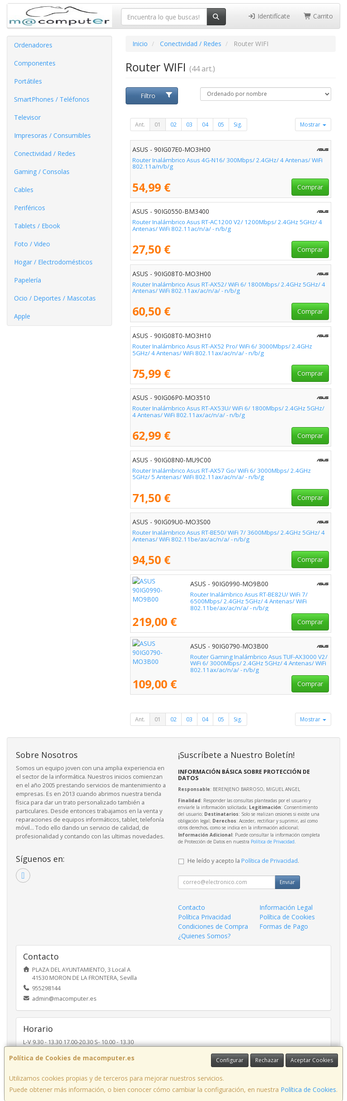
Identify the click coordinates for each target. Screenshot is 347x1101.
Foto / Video (32, 244)
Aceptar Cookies (312, 1060)
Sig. (238, 124)
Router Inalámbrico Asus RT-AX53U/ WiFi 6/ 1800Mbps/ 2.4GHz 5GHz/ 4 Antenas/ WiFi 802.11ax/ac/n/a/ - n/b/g (228, 411)
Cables (23, 189)
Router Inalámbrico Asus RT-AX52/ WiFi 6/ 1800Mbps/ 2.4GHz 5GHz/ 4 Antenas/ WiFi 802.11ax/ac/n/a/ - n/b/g (228, 287)
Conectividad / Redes (44, 153)
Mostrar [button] (313, 124)
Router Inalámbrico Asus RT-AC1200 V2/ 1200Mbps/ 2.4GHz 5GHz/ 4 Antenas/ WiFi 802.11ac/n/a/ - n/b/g (227, 225)
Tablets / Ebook (37, 225)
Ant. (140, 124)
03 (189, 124)
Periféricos (29, 207)
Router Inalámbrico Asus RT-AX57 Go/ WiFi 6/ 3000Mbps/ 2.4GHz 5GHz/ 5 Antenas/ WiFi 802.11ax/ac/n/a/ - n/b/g (221, 473)
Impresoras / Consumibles (52, 135)
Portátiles (28, 81)
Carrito (318, 16)
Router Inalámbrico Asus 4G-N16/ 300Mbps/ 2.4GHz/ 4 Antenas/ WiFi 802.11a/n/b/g (227, 163)
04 (205, 124)
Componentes (35, 63)
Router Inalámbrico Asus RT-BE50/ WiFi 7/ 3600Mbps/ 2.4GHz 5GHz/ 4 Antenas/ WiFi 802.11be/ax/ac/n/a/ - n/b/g (228, 535)
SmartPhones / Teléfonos (51, 99)
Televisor (27, 117)
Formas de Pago (283, 926)
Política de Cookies (308, 1089)
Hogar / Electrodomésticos (53, 262)
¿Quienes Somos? (204, 936)
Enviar (287, 882)
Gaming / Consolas (42, 171)
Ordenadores (33, 45)
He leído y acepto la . (243, 861)
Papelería (27, 280)
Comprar (310, 187)
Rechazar (267, 1060)
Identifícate (269, 16)
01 (158, 124)
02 (173, 124)
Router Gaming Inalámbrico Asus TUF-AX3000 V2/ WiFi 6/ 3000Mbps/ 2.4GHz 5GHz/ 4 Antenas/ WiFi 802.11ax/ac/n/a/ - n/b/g (227, 660)
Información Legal (286, 907)
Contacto (191, 907)
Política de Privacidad (273, 841)
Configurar (230, 1060)
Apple (22, 316)
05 (221, 124)
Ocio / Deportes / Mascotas (55, 298)
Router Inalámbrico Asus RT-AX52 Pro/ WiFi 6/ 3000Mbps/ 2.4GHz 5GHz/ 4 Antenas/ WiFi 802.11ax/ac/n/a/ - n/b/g (222, 349)
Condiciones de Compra (213, 926)
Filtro (157, 95)
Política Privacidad (204, 917)
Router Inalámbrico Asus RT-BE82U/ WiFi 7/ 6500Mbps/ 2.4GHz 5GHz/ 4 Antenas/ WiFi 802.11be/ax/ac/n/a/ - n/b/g (230, 597)
